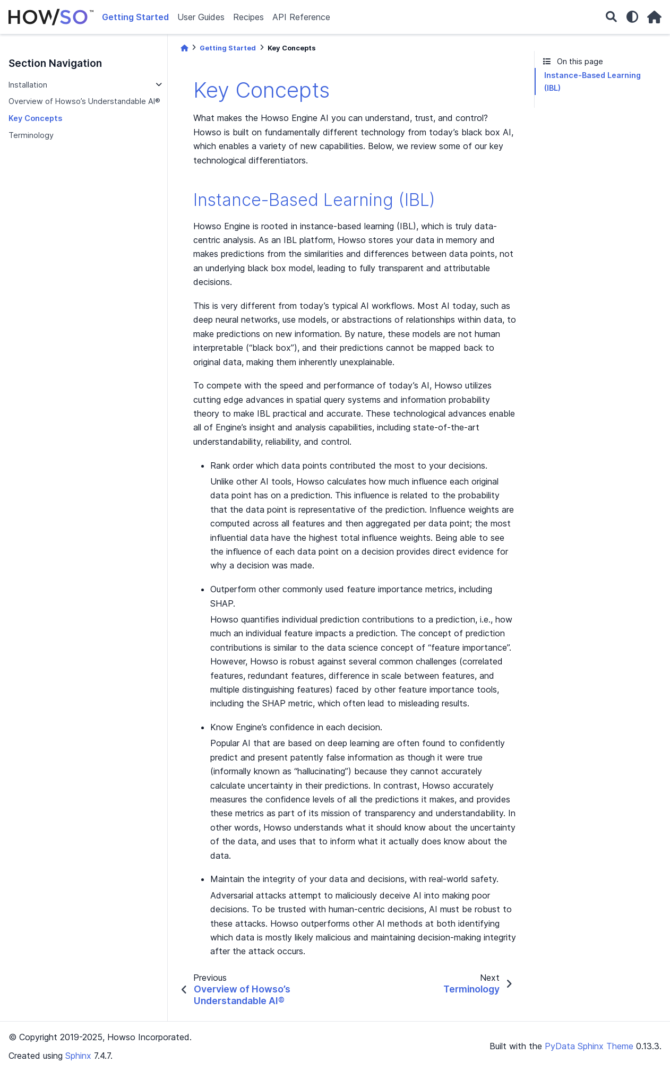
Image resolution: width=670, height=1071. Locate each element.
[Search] (611, 17)
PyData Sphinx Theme (589, 1046)
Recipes (248, 17)
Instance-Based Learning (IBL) (592, 81)
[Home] (184, 48)
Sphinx (78, 1055)
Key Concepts (35, 118)
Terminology (31, 135)
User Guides (201, 17)
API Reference (301, 17)
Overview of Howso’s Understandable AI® (84, 101)
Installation (27, 84)
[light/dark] (632, 17)
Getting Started (135, 17)
